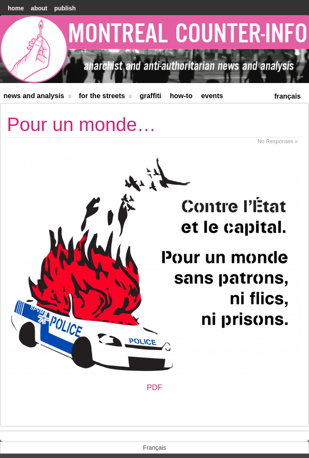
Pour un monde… (81, 124)
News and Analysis (37, 97)
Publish (65, 8)
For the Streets (106, 97)
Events (212, 95)
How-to (181, 95)
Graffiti (150, 95)
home (16, 8)
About (39, 8)
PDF (154, 272)
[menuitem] (287, 95)
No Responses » (278, 141)
